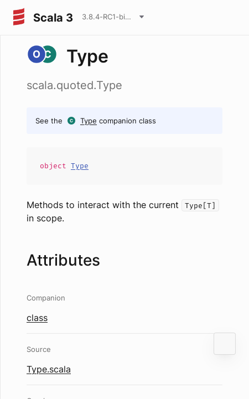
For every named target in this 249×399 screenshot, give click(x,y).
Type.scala (49, 369)
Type (88, 120)
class (37, 317)
